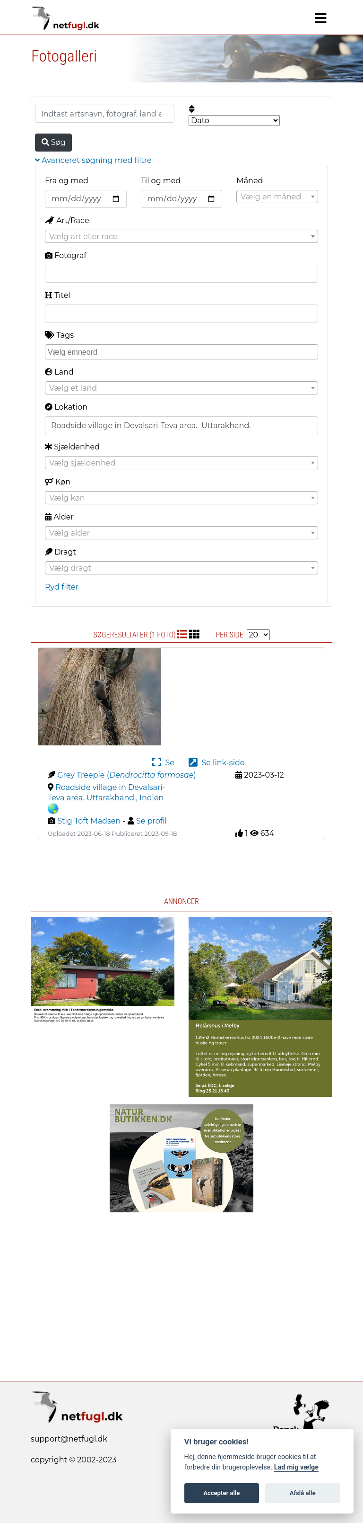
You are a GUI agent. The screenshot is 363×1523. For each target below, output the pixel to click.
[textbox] (277, 197)
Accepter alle (221, 1492)
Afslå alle (303, 1492)
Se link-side (216, 762)
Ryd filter (61, 586)
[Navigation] (321, 18)
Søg (54, 142)
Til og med (161, 180)
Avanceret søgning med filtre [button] (93, 160)
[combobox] (277, 196)
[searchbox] (183, 351)
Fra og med (66, 180)
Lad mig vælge (296, 1467)
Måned (249, 180)
